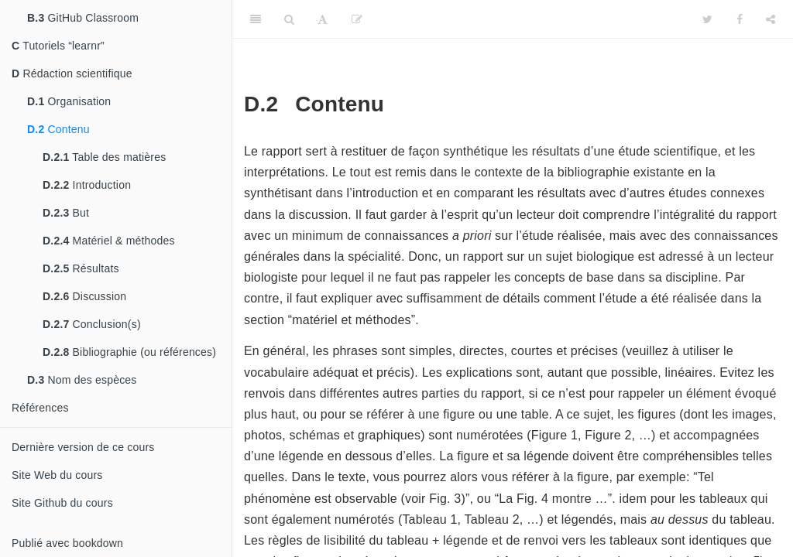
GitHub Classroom (83, 18)
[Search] (289, 19)
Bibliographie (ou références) (129, 352)
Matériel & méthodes (109, 240)
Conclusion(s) (92, 324)
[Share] (770, 19)
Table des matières (104, 157)
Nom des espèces (82, 380)
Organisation (69, 101)
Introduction (87, 185)
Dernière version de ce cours (83, 447)
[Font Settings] (322, 19)
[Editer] (357, 19)
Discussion (84, 296)
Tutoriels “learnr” (58, 45)
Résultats (81, 268)
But (66, 213)
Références (40, 408)
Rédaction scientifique (72, 73)
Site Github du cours (62, 503)
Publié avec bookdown (67, 543)
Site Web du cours (57, 475)
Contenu (58, 129)
